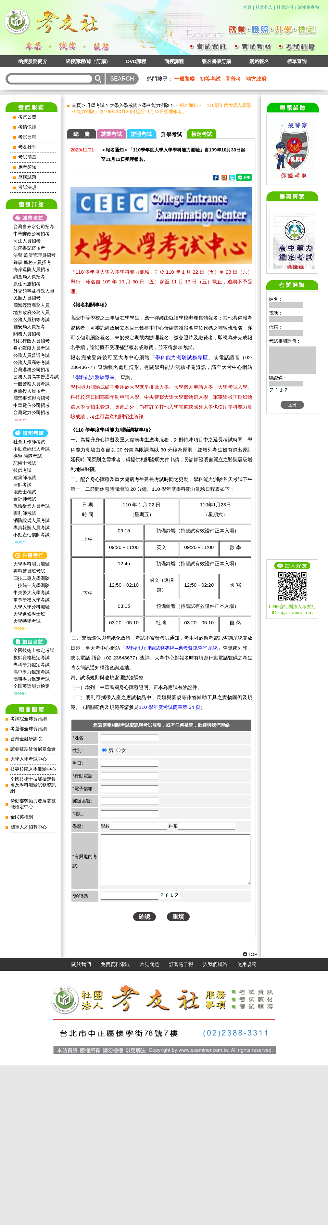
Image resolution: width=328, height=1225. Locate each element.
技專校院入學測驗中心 (33, 769)
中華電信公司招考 (31, 405)
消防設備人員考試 (31, 520)
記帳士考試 (24, 463)
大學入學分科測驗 (31, 606)
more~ (20, 419)
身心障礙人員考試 (31, 348)
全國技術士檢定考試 (33, 650)
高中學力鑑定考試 (31, 671)
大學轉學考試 (27, 621)
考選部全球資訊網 (28, 728)
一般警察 (184, 79)
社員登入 (264, 7)
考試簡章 (27, 157)
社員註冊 (285, 7)
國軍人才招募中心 (28, 827)
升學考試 (95, 105)
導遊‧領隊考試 (27, 456)
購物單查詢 (308, 7)
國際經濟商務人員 (31, 305)
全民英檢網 (21, 816)
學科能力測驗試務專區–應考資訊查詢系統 (171, 648)
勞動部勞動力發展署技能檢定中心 (33, 804)
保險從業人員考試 (31, 506)
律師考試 (22, 484)
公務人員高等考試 (31, 362)
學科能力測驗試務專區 (181, 357)
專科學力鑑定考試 (31, 664)
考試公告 (27, 116)
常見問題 (149, 1124)
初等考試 (210, 79)
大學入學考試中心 (28, 759)
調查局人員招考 (29, 276)
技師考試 (22, 470)
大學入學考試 (123, 105)
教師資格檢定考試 (31, 657)
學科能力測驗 (156, 105)
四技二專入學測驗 (31, 578)
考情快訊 (27, 126)
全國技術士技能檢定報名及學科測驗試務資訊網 (33, 785)
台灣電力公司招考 (31, 412)
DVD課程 (136, 61)
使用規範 (247, 1124)
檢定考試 (201, 134)
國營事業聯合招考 (31, 398)
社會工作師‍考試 (29, 441)
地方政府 (256, 79)
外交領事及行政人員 (33, 290)
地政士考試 (24, 491)
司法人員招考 (27, 240)
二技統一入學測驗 (31, 585)
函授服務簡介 (32, 61)
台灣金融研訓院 (26, 738)
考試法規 (27, 187)
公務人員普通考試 (31, 355)
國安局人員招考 (29, 326)
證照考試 (141, 134)
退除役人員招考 (29, 391)
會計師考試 (24, 499)
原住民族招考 (27, 283)
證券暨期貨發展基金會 (33, 749)
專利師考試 (24, 513)
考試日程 (27, 137)
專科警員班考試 (29, 571)
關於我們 (81, 1124)
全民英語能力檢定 (31, 686)
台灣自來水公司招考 (33, 226)
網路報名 (259, 61)
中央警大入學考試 (31, 592)
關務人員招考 (27, 333)
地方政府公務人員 (31, 312)
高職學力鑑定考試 (31, 679)
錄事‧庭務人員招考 (32, 262)
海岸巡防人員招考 (31, 269)
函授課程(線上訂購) (87, 61)
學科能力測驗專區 (94, 377)
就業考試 (111, 134)
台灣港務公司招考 (31, 369)
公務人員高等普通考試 (36, 376)
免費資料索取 (115, 1124)
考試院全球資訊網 (28, 718)
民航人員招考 (27, 298)
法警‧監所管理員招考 (34, 255)
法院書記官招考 (29, 248)
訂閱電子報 (181, 1124)
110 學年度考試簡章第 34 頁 (169, 707)
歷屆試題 (27, 177)
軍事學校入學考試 (31, 599)
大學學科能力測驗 (31, 564)
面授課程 (174, 61)
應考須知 (27, 167)
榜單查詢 (297, 61)
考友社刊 (27, 147)
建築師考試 (24, 477)
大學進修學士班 (29, 614)
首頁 (247, 7)
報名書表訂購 (216, 61)
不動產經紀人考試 (31, 448)
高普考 (233, 79)
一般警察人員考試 (31, 383)
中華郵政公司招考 (31, 233)
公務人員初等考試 (31, 319)
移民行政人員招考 (31, 341)
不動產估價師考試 (31, 534)
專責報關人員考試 (31, 527)
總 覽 (81, 134)
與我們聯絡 (215, 1124)
